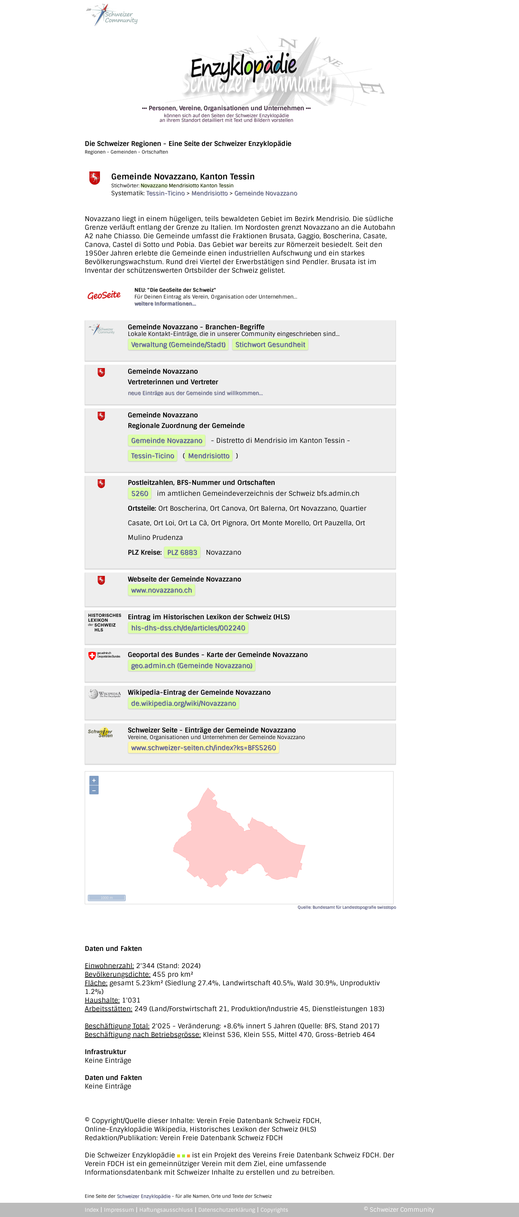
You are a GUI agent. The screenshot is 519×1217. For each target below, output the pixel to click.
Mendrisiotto (209, 193)
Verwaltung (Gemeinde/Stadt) (178, 344)
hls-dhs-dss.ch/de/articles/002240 (188, 628)
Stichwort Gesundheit (270, 344)
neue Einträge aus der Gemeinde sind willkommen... (195, 393)
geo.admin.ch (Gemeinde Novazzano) (191, 665)
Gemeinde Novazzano (265, 193)
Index (92, 1209)
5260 (139, 493)
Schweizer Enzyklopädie (143, 1196)
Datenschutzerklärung (226, 1209)
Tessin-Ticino (165, 193)
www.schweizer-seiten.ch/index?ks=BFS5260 (203, 747)
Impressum (119, 1209)
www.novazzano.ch (161, 590)
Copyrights (274, 1209)
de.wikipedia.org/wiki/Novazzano (183, 703)
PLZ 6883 (182, 552)
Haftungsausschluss (166, 1209)
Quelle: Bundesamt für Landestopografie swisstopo (347, 907)
